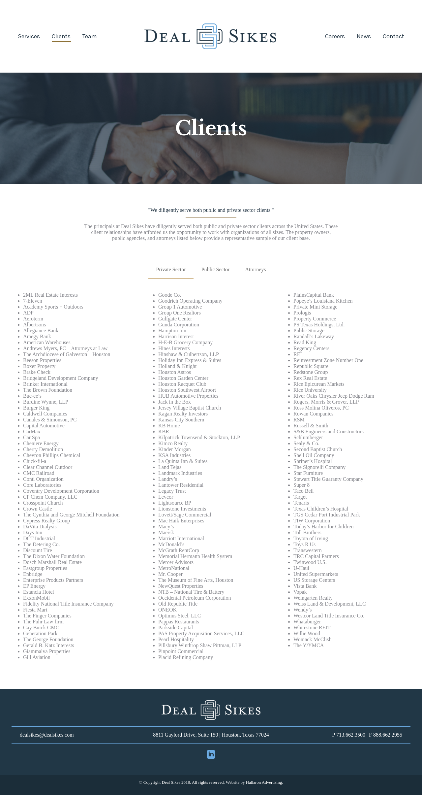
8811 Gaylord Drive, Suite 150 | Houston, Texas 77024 (211, 735)
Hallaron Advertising (264, 782)
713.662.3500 (350, 735)
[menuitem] (28, 36)
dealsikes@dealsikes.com (47, 735)
